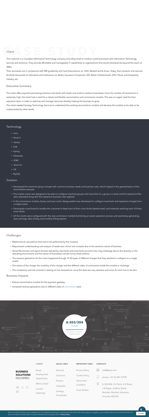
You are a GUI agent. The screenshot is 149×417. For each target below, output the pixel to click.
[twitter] (22, 387)
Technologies (105, 4)
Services (60, 4)
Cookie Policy (82, 376)
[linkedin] (17, 392)
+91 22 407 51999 (118, 377)
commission (70, 287)
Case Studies (127, 4)
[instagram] (27, 387)
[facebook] (17, 387)
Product (82, 4)
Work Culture (42, 384)
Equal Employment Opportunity (42, 374)
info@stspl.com (109, 370)
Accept (141, 413)
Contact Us (141, 4)
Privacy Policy (82, 370)
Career (39, 364)
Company (49, 4)
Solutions (71, 4)
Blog (117, 4)
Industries (93, 4)
